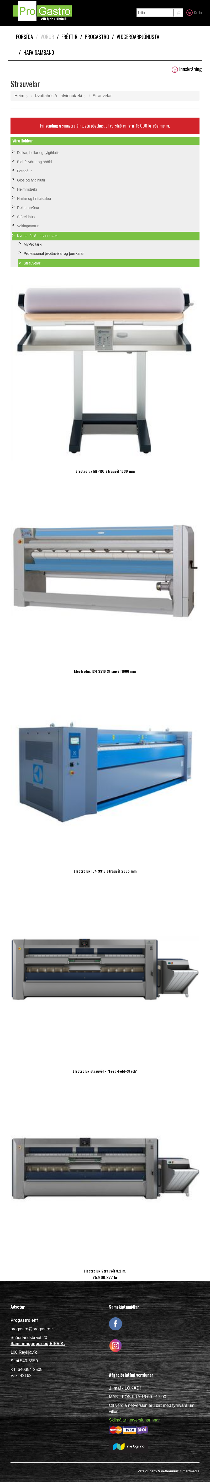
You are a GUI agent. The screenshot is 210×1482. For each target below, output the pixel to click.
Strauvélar (102, 95)
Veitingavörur (28, 226)
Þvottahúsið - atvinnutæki (58, 95)
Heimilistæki (27, 189)
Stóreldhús (26, 217)
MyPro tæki (33, 244)
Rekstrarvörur (28, 208)
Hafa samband (36, 52)
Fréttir (67, 37)
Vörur (45, 37)
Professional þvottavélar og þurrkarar (54, 253)
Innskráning (187, 69)
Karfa (194, 12)
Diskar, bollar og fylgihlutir (38, 153)
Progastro (94, 37)
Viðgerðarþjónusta (135, 37)
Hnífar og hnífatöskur (34, 198)
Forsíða (24, 37)
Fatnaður (24, 171)
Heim (19, 95)
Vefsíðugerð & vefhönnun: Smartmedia (169, 1471)
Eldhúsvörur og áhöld (34, 162)
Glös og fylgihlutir (31, 180)
